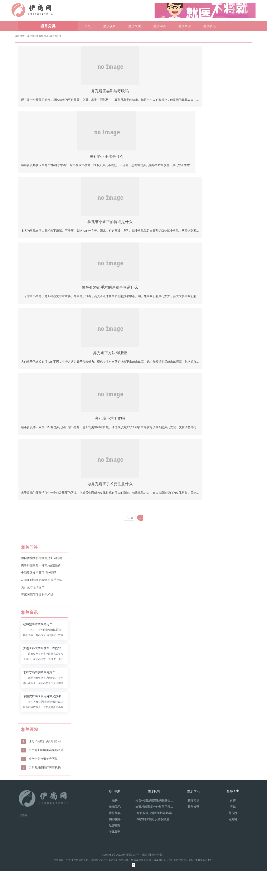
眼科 (115, 800)
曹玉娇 (232, 813)
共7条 (130, 517)
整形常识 (184, 26)
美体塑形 (115, 831)
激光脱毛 (115, 806)
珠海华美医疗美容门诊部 (41, 741)
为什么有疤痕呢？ (32, 587)
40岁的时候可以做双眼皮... (154, 819)
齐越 (233, 806)
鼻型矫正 (44, 36)
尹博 (233, 800)
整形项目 (109, 26)
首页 (87, 26)
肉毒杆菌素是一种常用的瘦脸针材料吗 (44, 565)
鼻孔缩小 (55, 36)
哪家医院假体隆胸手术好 (37, 594)
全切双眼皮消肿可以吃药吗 (38, 572)
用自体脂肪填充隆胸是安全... (154, 800)
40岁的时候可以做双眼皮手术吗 (41, 580)
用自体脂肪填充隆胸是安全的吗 (41, 558)
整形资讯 (209, 26)
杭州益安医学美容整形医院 (42, 750)
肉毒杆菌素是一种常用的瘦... (154, 806)
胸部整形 (115, 819)
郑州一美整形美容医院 (39, 758)
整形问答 (159, 26)
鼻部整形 (32, 36)
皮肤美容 (115, 813)
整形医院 (134, 26)
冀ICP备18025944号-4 (201, 859)
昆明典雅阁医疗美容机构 (41, 767)
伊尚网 (23, 815)
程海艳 (232, 819)
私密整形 (115, 825)
